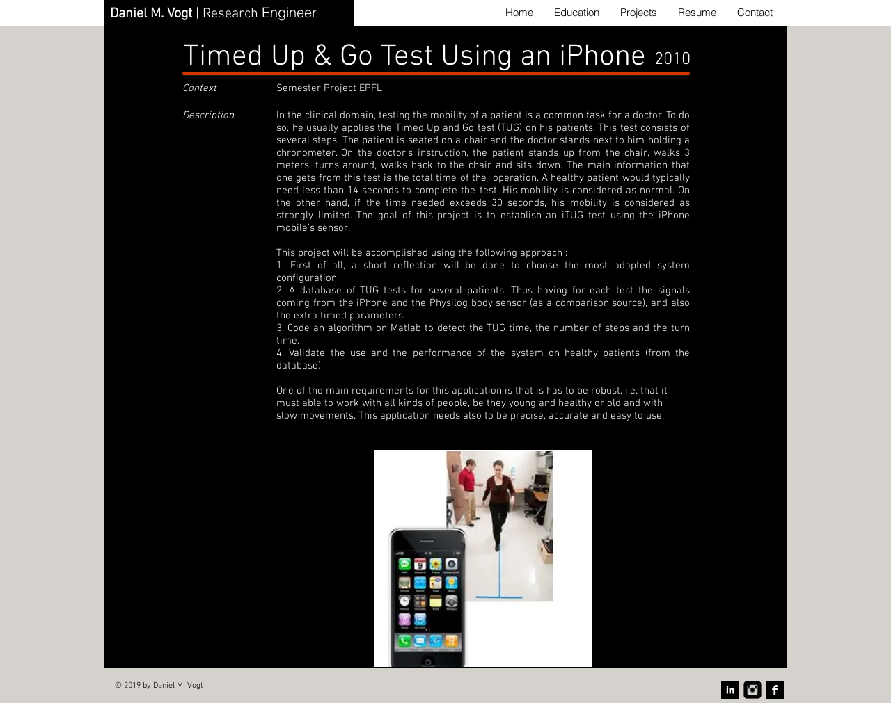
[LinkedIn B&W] (730, 690)
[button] (483, 558)
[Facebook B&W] (775, 690)
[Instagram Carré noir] (752, 690)
